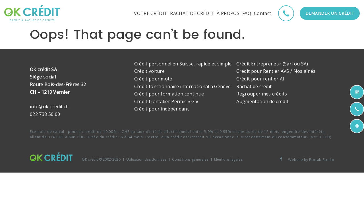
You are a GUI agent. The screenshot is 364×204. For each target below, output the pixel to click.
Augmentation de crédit (262, 101)
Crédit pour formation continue (169, 94)
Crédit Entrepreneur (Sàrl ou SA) (272, 64)
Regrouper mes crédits (261, 94)
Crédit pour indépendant (161, 109)
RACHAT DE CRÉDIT (192, 13)
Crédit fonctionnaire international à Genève (182, 86)
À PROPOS (228, 13)
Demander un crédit (329, 13)
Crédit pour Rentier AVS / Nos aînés (275, 71)
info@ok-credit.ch (49, 106)
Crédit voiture (149, 71)
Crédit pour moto (153, 79)
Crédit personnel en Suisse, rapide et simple (183, 64)
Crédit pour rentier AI (260, 79)
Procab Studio (321, 159)
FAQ (246, 13)
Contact (262, 13)
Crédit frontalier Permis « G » (166, 101)
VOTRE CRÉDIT (150, 13)
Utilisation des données (146, 159)
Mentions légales (228, 159)
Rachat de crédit (254, 86)
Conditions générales (190, 159)
